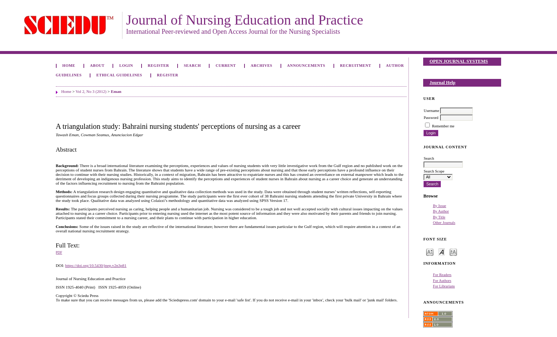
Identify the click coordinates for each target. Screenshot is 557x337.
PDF (59, 252)
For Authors (442, 281)
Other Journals (444, 223)
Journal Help (442, 82)
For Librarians (444, 286)
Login (126, 66)
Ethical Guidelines (119, 75)
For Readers (442, 275)
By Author (441, 211)
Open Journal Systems (458, 61)
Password (431, 118)
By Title (439, 217)
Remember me (443, 126)
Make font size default (441, 251)
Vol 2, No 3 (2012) (91, 91)
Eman (116, 91)
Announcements (306, 66)
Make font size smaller (429, 251)
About (97, 66)
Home (69, 66)
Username (431, 111)
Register (158, 66)
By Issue (439, 206)
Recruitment (355, 66)
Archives (261, 66)
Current (225, 66)
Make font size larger (453, 251)
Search (192, 66)
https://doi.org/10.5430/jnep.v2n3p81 (95, 265)
